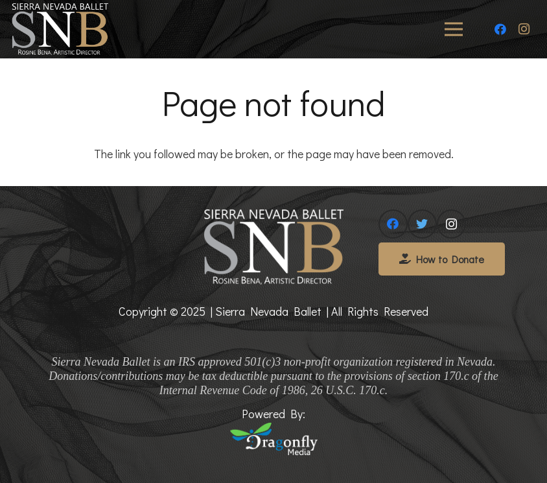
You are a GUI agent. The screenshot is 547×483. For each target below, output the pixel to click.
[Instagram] (523, 29)
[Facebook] (500, 29)
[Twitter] (422, 224)
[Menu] (454, 29)
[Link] (60, 29)
